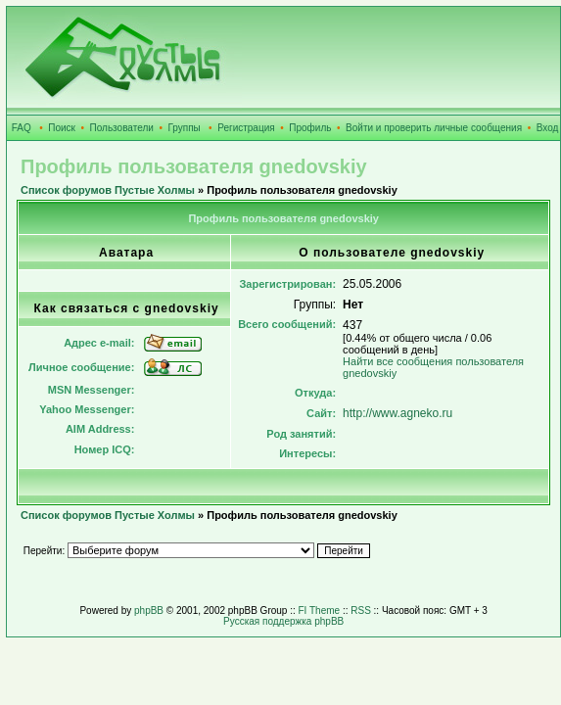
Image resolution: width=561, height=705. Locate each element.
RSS (361, 610)
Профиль (310, 127)
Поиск (61, 127)
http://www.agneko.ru (397, 413)
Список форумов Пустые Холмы (108, 190)
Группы (183, 127)
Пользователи (122, 127)
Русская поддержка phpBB (283, 621)
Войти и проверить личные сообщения (434, 127)
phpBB (149, 610)
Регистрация (245, 127)
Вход (548, 127)
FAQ (21, 127)
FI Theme (320, 610)
